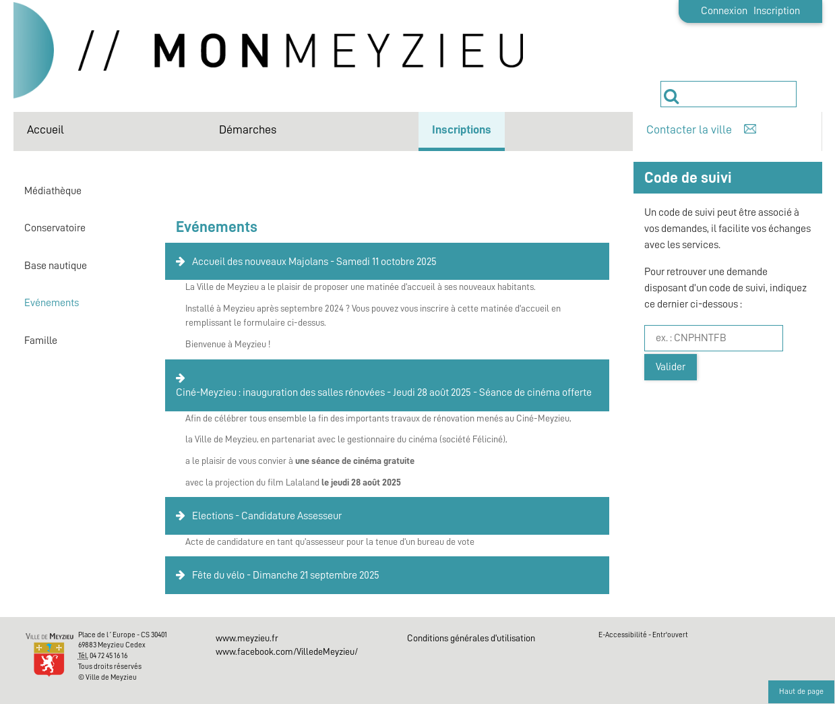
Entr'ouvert (670, 635)
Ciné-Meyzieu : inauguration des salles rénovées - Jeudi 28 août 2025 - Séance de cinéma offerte (384, 392)
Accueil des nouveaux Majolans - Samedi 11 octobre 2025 (314, 261)
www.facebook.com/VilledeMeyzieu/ (287, 651)
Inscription (776, 10)
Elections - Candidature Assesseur (267, 515)
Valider (670, 366)
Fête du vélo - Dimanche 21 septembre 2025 (285, 575)
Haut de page (801, 691)
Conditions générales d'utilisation (471, 638)
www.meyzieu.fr (247, 638)
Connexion (724, 10)
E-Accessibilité (622, 635)
